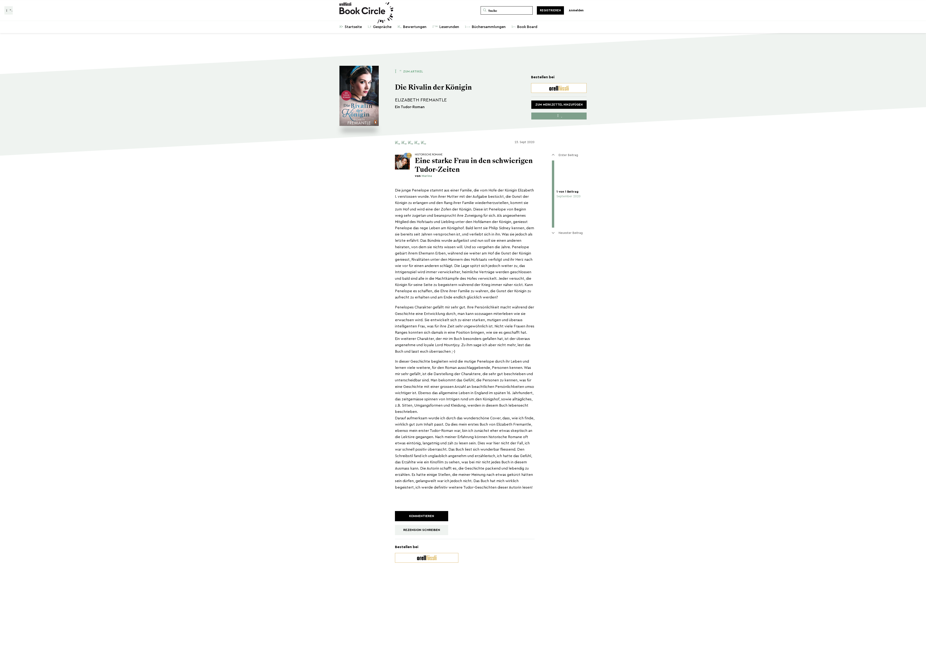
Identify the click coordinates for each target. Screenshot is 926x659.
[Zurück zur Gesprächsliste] (8, 10)
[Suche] (507, 10)
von (423, 176)
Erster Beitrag (565, 155)
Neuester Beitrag (567, 232)
